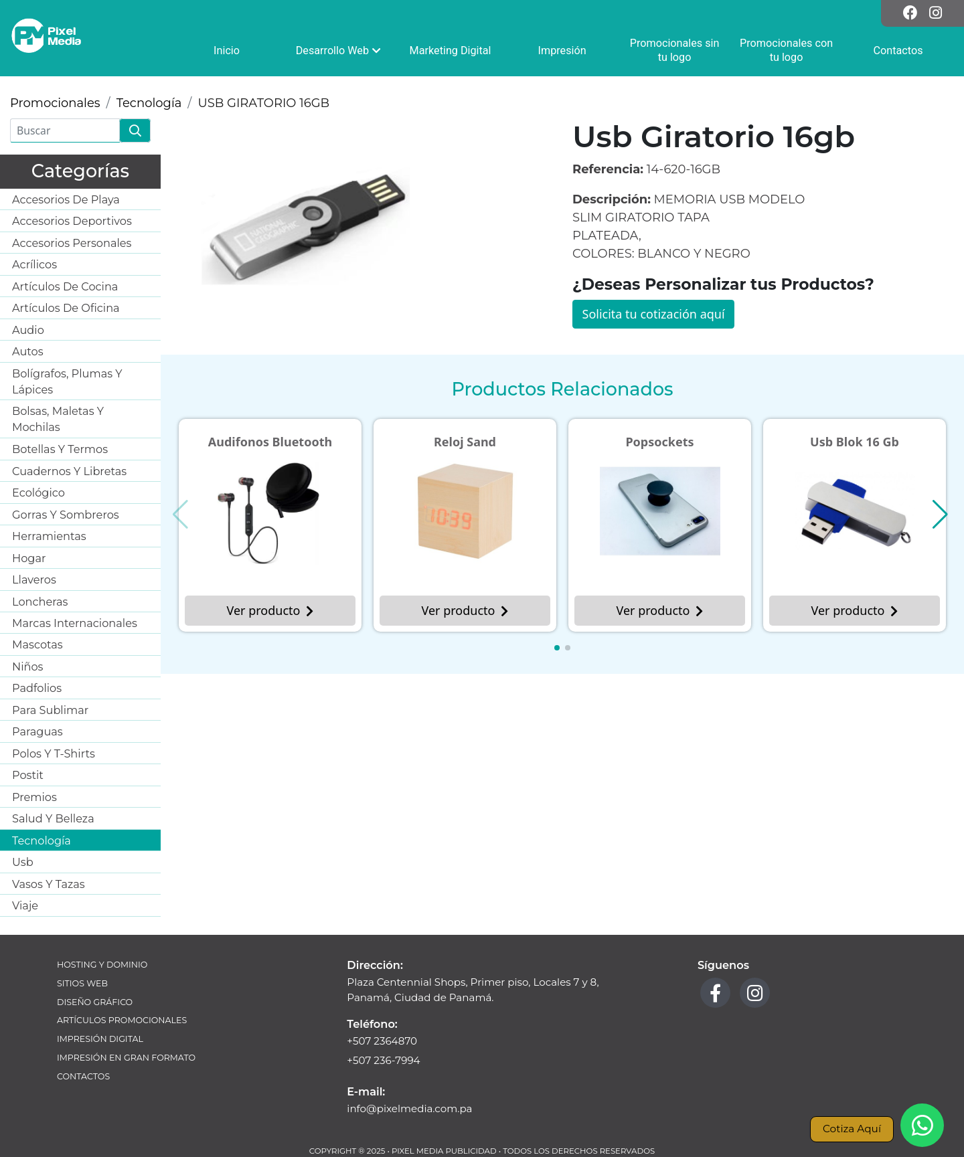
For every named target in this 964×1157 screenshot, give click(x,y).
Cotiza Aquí (852, 1128)
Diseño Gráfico (95, 1002)
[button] (557, 647)
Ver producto (270, 610)
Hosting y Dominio (102, 965)
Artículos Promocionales (122, 1020)
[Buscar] (65, 130)
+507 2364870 (382, 1041)
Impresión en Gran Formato (126, 1058)
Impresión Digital (100, 1039)
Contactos (83, 1076)
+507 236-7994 (383, 1060)
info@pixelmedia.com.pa (409, 1108)
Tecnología (149, 103)
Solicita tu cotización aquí (653, 314)
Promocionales (55, 103)
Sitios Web (82, 983)
